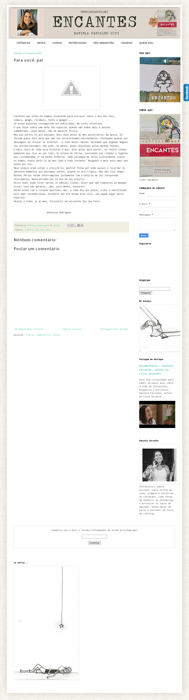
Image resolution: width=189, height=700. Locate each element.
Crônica (29, 230)
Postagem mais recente (29, 329)
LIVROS (57, 42)
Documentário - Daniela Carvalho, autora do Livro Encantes (156, 370)
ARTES (41, 42)
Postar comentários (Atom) (43, 335)
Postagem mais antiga (114, 329)
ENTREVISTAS (77, 42)
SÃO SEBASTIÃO (103, 42)
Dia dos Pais (43, 230)
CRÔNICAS (23, 42)
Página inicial (72, 329)
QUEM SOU (146, 42)
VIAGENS (126, 42)
